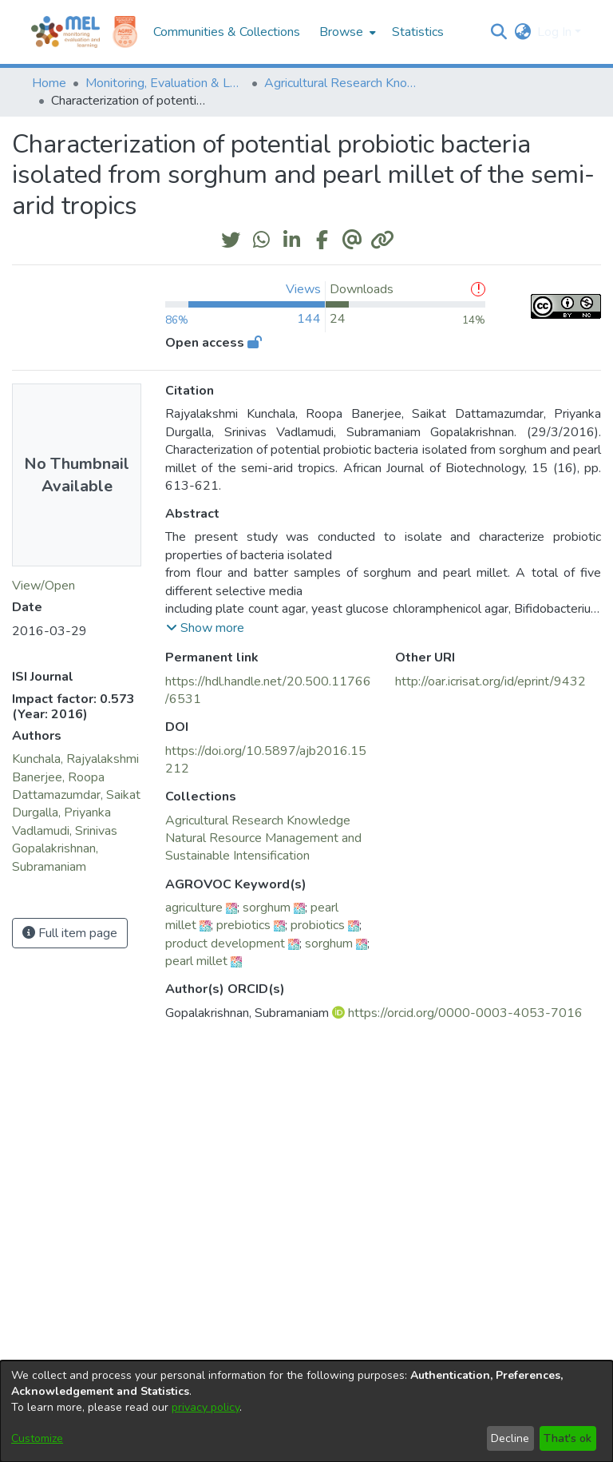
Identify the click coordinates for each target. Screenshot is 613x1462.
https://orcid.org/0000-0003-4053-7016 (465, 1013)
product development (225, 943)
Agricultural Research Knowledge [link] (344, 83)
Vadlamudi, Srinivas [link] (64, 831)
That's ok (567, 1438)
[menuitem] (346, 32)
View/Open (43, 585)
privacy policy (205, 1407)
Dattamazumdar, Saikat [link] (76, 795)
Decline (510, 1438)
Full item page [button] (69, 933)
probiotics (318, 925)
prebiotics (243, 925)
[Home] (65, 32)
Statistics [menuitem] (418, 32)
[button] (498, 32)
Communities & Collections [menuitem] (226, 32)
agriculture (194, 907)
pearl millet (196, 961)
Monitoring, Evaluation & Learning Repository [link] (165, 83)
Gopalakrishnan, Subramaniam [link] (55, 857)
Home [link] (49, 83)
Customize (37, 1438)
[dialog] (306, 1411)
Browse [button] (341, 32)
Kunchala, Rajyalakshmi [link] (75, 759)
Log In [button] (556, 32)
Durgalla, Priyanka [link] (61, 812)
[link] (257, 820)
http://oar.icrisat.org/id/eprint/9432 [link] (490, 681)
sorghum (267, 907)
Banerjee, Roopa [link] (58, 777)
